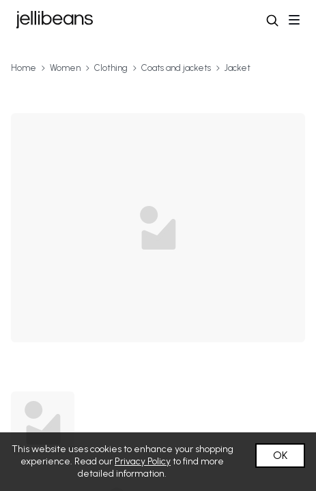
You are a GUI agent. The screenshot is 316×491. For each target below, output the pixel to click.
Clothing (111, 68)
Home (23, 68)
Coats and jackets (176, 68)
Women (65, 68)
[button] (272, 20)
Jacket (237, 68)
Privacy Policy (143, 461)
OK (280, 455)
